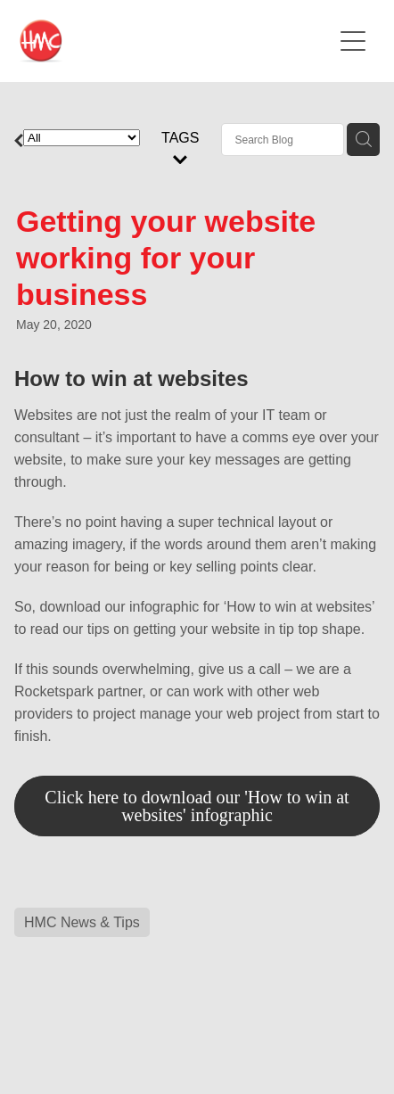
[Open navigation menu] (353, 41)
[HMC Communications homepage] (176, 41)
